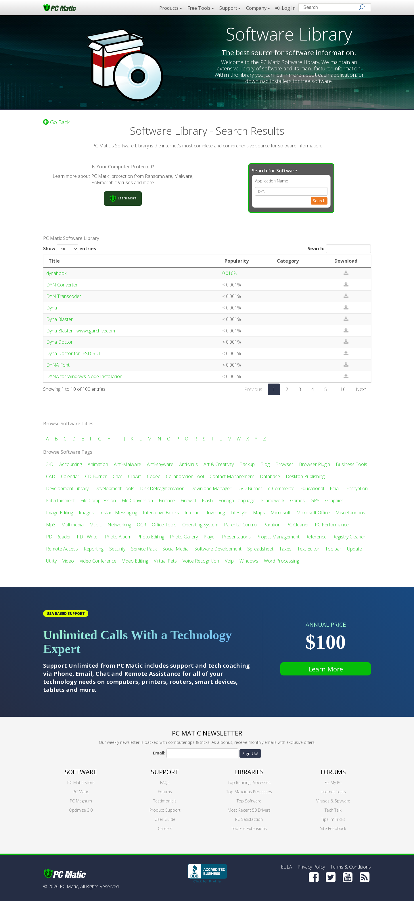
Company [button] (258, 8)
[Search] (362, 7)
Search (319, 200)
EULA (286, 867)
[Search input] (330, 8)
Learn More (325, 669)
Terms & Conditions (350, 867)
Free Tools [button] (200, 8)
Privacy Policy (311, 867)
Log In (285, 8)
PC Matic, (69, 886)
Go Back (56, 122)
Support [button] (229, 8)
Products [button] (170, 8)
